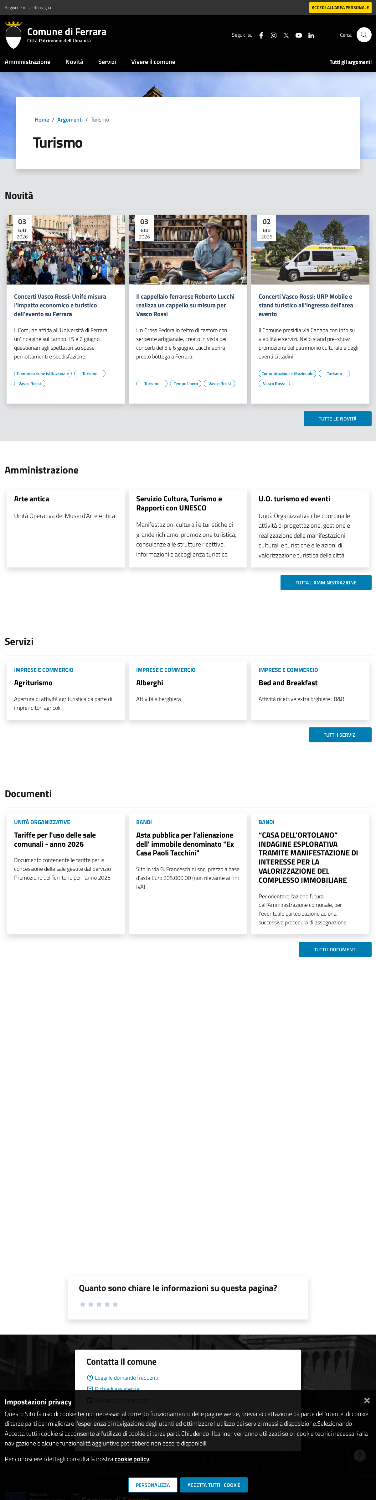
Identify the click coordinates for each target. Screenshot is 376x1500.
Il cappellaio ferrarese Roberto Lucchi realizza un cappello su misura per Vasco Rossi (185, 305)
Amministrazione (27, 61)
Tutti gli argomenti (351, 62)
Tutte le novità (338, 418)
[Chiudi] (367, 1399)
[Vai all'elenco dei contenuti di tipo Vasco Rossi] (29, 383)
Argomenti (70, 119)
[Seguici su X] (283, 34)
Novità (74, 61)
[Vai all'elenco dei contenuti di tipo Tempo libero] (185, 383)
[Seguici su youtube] (296, 34)
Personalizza (153, 1485)
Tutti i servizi (340, 735)
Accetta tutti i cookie (214, 1485)
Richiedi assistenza (112, 1389)
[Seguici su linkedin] (308, 34)
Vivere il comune (153, 61)
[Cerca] (364, 34)
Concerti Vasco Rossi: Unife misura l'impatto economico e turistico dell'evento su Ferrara (60, 305)
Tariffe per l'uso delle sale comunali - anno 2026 (55, 839)
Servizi (107, 61)
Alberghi (149, 682)
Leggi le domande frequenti (122, 1377)
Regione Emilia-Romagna (28, 7)
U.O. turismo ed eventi (294, 498)
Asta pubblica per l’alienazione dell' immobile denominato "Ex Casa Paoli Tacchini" (185, 844)
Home (42, 119)
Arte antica (31, 498)
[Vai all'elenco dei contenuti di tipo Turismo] (90, 373)
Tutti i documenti (335, 949)
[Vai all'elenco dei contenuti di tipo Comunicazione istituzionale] (43, 373)
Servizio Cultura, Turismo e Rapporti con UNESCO (179, 503)
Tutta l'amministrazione (326, 582)
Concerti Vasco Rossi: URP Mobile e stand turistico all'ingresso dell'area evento (306, 305)
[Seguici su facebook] (258, 34)
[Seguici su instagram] (271, 34)
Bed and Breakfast (288, 682)
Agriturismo (33, 682)
